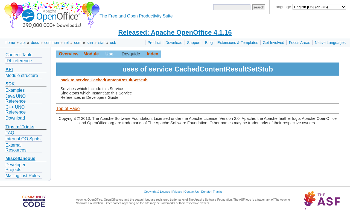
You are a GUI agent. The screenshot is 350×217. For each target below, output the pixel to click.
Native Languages (330, 42)
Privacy (177, 191)
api (23, 42)
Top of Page (68, 108)
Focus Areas (299, 42)
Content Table (18, 54)
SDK (10, 84)
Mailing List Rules (22, 175)
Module (91, 54)
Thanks (218, 191)
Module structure (21, 75)
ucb (113, 42)
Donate (206, 191)
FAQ (9, 132)
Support (193, 42)
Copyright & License (157, 191)
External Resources (15, 147)
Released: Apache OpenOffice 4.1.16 (175, 32)
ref (66, 42)
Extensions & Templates (237, 42)
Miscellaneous (20, 158)
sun (90, 42)
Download (173, 42)
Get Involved (273, 42)
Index (152, 54)
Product (154, 42)
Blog (209, 42)
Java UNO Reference (15, 98)
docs (35, 42)
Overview (68, 54)
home (10, 42)
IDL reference (18, 60)
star (101, 42)
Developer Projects (15, 167)
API (9, 69)
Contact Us (191, 191)
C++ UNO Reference (15, 109)
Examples (15, 90)
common (51, 42)
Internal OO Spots (22, 138)
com (77, 42)
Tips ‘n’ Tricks (19, 126)
